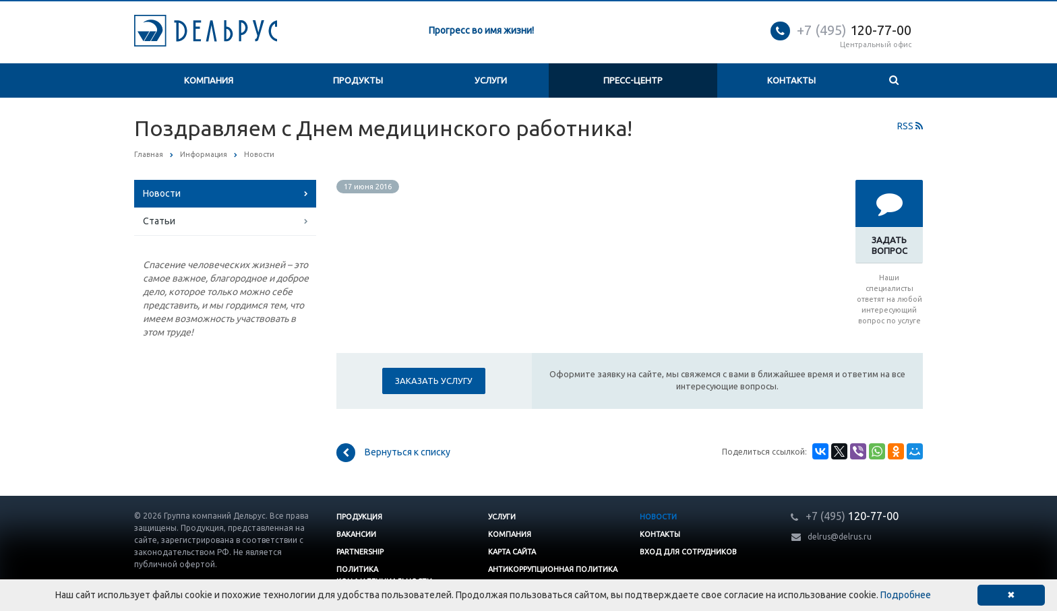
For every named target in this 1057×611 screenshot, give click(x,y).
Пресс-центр (633, 80)
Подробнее (905, 594)
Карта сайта (512, 552)
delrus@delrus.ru (840, 536)
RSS (910, 126)
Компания (208, 80)
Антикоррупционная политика (552, 569)
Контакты (791, 80)
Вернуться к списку (393, 452)
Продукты (358, 80)
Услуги (491, 80)
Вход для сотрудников (688, 552)
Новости (162, 193)
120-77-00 (854, 30)
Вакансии (356, 534)
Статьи (159, 221)
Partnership (360, 552)
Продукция (359, 517)
